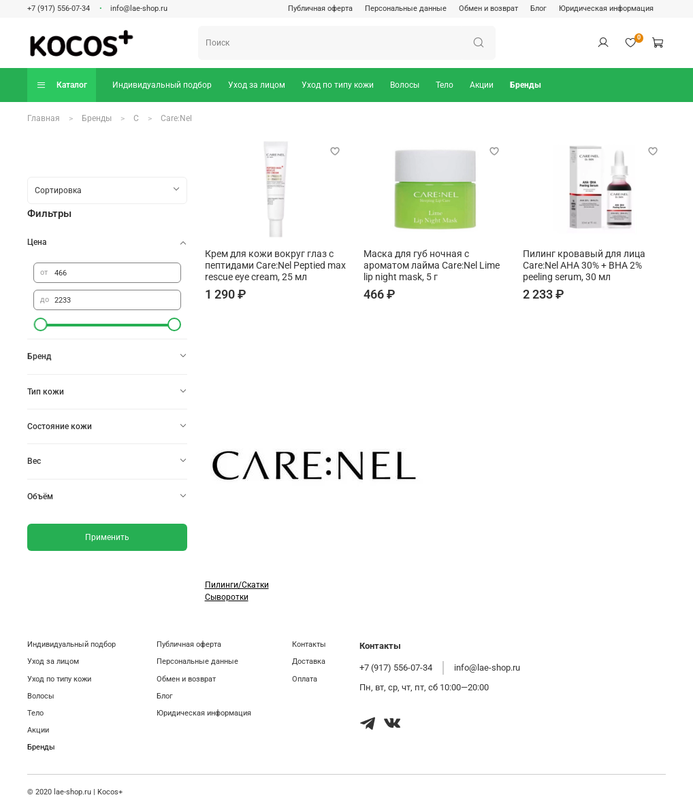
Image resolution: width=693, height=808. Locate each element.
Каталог (61, 85)
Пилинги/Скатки (237, 585)
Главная (43, 118)
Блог (538, 8)
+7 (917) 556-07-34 (58, 8)
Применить (107, 537)
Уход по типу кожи (338, 85)
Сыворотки (226, 597)
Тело (444, 85)
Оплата (304, 679)
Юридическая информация (606, 8)
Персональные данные (406, 8)
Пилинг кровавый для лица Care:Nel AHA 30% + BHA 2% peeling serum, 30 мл (584, 265)
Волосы (404, 85)
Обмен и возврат (488, 8)
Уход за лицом (256, 85)
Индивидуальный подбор (162, 85)
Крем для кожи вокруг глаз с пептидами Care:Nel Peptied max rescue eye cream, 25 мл (275, 265)
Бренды (525, 85)
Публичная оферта (320, 8)
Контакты (309, 644)
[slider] (40, 324)
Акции (482, 85)
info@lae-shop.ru (138, 8)
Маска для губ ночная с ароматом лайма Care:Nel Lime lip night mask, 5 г (432, 265)
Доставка (308, 661)
